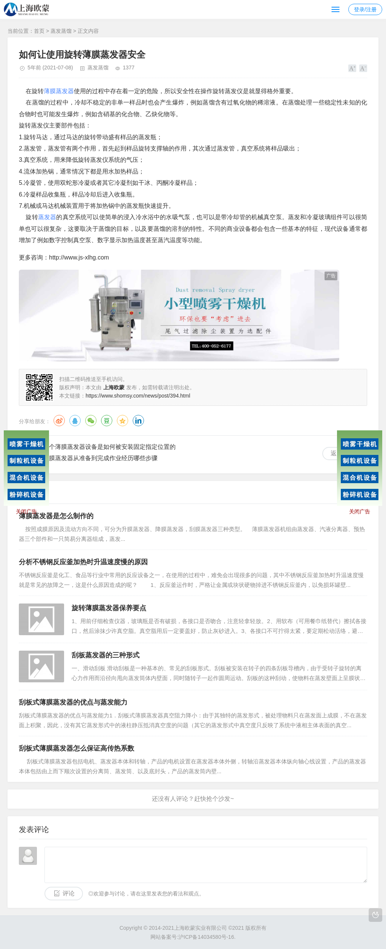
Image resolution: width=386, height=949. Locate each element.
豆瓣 (106, 420)
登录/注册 (365, 9)
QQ (75, 420)
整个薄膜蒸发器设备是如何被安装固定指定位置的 (109, 447)
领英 (138, 420)
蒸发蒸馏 (61, 31)
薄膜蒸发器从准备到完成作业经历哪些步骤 (100, 458)
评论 (69, 893)
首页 (39, 31)
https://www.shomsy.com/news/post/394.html (138, 396)
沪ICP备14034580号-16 (206, 937)
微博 (59, 420)
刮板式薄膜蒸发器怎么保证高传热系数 (76, 748)
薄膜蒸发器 (59, 91)
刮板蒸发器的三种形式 (105, 655)
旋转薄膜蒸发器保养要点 (109, 608)
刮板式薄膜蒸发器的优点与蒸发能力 (73, 702)
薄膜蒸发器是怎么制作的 (56, 516)
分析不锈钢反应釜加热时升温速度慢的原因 (83, 562)
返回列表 (343, 453)
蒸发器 (47, 217)
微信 (90, 420)
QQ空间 (122, 420)
